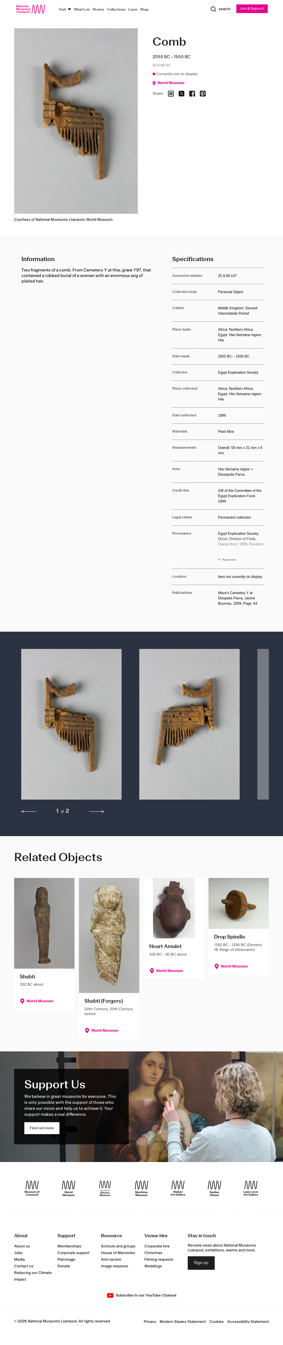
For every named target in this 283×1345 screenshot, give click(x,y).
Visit (62, 10)
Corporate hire (157, 1246)
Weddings (153, 1266)
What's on (82, 10)
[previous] (28, 811)
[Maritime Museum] (141, 1188)
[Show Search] (219, 9)
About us (22, 1246)
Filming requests (158, 1260)
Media (19, 1260)
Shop (144, 10)
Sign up (201, 1263)
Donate (63, 1266)
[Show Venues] (69, 10)
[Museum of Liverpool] (32, 1188)
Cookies (216, 1322)
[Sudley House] (214, 1188)
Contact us (23, 1266)
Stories (98, 10)
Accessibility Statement (248, 1322)
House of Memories (118, 1253)
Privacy (150, 1322)
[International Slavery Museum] (105, 1188)
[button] (71, 726)
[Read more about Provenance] (241, 547)
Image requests (114, 1266)
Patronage (66, 1260)
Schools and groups (118, 1246)
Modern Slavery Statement (183, 1322)
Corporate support (73, 1253)
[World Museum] (68, 1188)
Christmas (153, 1253)
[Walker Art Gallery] (178, 1188)
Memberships (69, 1246)
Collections (116, 10)
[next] (96, 811)
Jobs (18, 1253)
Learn (133, 10)
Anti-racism (111, 1260)
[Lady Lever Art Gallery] (251, 1188)
